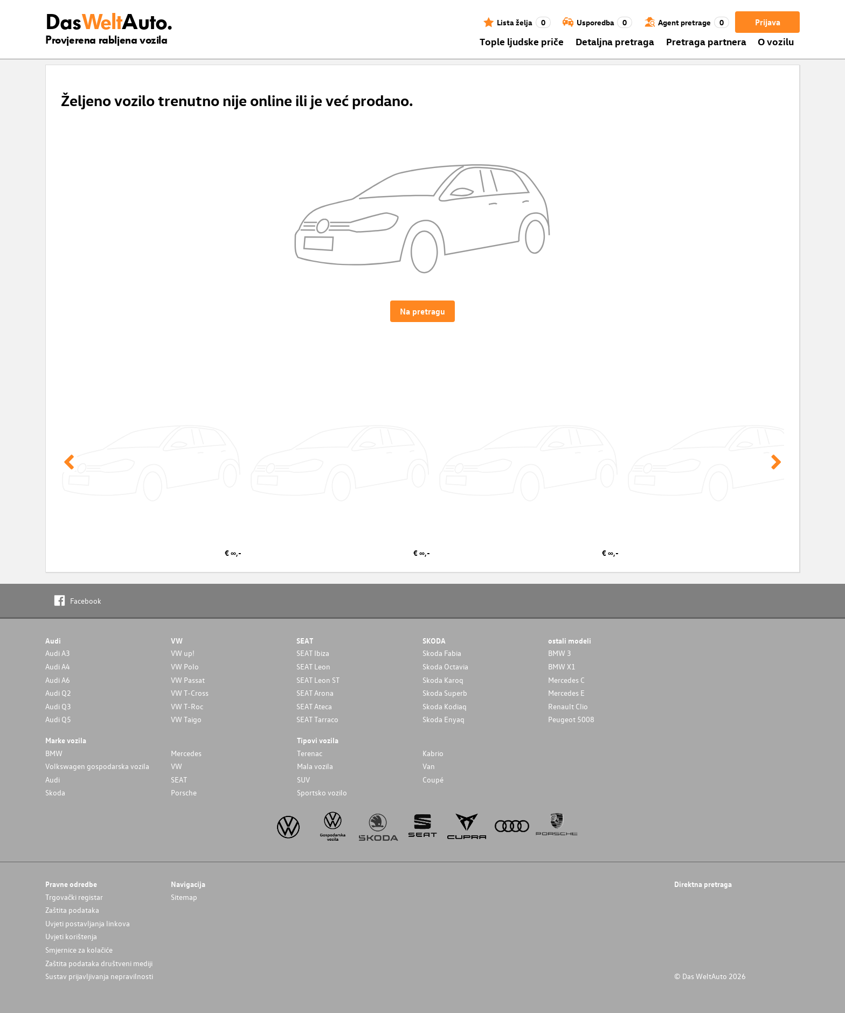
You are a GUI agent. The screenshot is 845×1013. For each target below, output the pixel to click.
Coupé (433, 779)
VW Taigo (186, 719)
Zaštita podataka (72, 910)
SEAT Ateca (314, 706)
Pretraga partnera (706, 41)
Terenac (309, 753)
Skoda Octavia (445, 666)
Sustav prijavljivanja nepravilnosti (99, 976)
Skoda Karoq (442, 680)
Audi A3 (57, 653)
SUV (303, 779)
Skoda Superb (444, 693)
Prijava (767, 22)
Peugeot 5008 (571, 719)
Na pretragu (422, 311)
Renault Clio (568, 706)
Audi (52, 779)
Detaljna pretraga (615, 41)
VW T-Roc (187, 706)
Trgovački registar (74, 897)
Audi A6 (57, 680)
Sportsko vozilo (322, 792)
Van (428, 766)
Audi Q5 (58, 719)
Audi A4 (57, 666)
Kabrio (433, 753)
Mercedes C (566, 680)
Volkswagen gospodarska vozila (97, 766)
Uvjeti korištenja (71, 936)
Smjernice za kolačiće (79, 950)
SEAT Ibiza (312, 653)
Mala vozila (315, 766)
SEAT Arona (315, 693)
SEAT (179, 779)
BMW (54, 753)
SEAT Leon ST (318, 680)
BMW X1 (562, 666)
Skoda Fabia (441, 653)
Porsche (184, 792)
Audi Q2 (58, 693)
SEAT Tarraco (317, 719)
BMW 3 (559, 653)
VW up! (183, 653)
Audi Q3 (58, 706)
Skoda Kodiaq (444, 706)
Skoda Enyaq (443, 719)
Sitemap (184, 897)
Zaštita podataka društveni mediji (99, 963)
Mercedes (186, 753)
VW (176, 766)
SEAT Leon (313, 666)
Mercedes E (566, 693)
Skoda (55, 792)
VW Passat (188, 680)
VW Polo (185, 666)
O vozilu (776, 41)
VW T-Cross (190, 693)
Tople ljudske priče (522, 41)
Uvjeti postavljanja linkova (87, 923)
